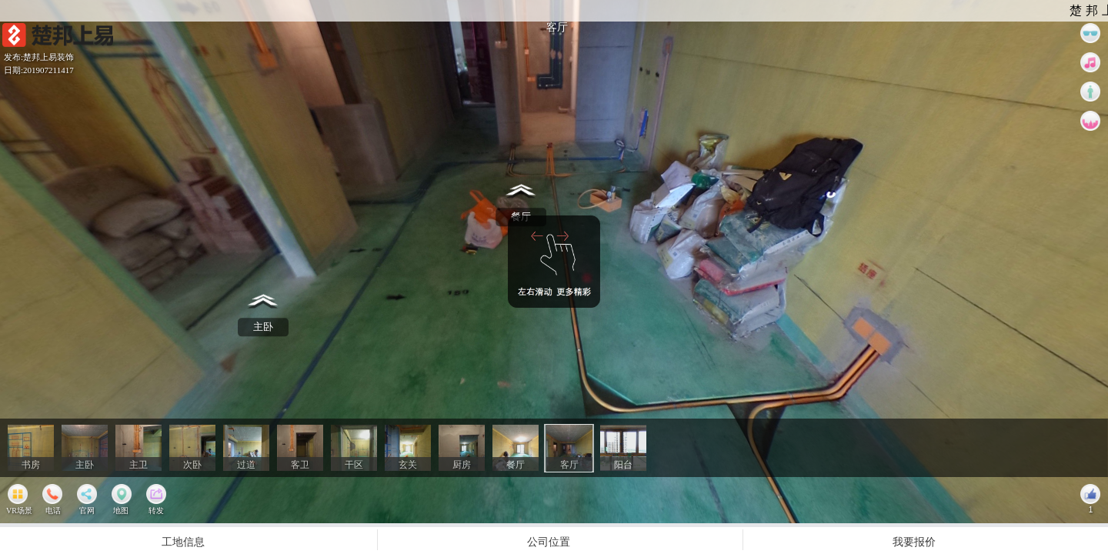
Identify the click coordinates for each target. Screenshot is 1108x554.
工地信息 (183, 541)
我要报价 (914, 541)
